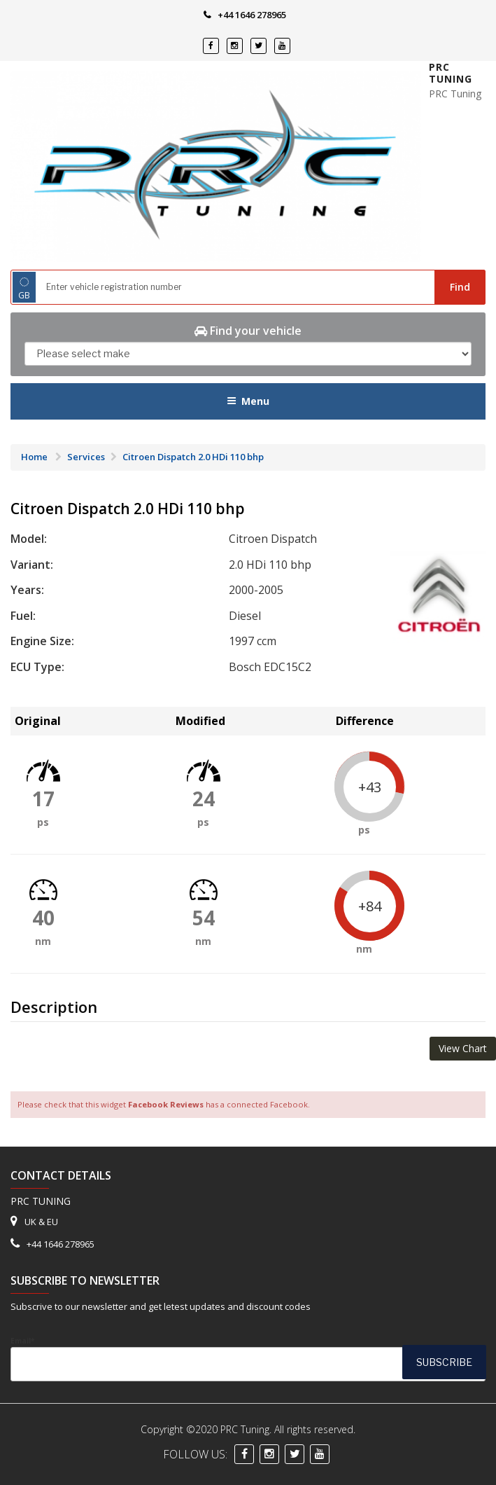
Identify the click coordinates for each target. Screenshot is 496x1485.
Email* (248, 1358)
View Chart (463, 1048)
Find (460, 286)
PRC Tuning (451, 73)
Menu (248, 401)
